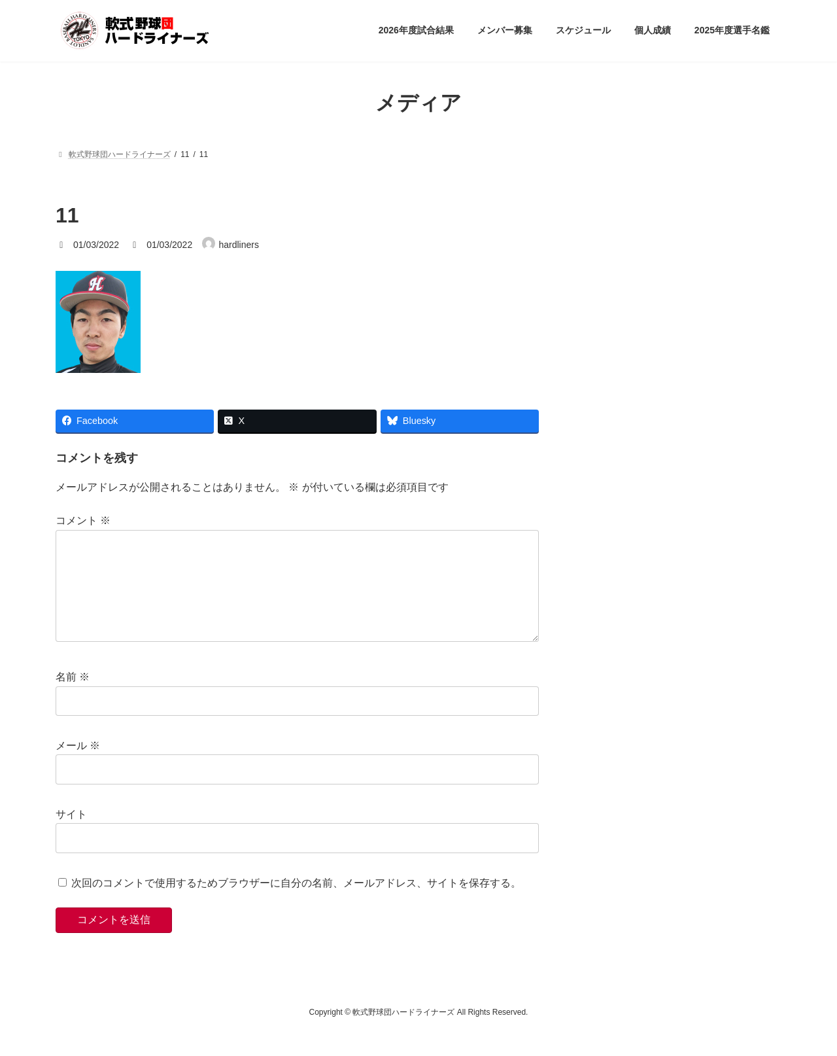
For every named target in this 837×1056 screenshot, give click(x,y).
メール (78, 766)
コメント (83, 520)
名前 (73, 697)
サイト (71, 834)
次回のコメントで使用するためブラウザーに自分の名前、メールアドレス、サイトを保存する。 (296, 903)
